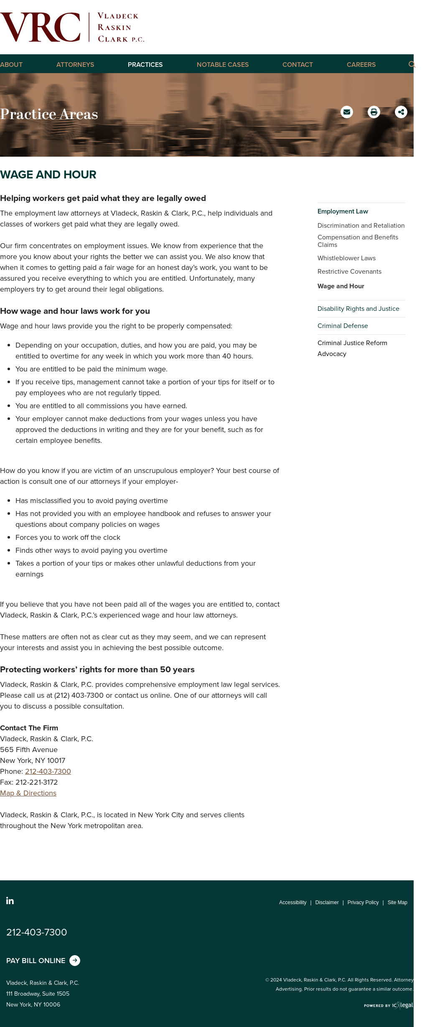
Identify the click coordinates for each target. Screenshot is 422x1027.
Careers (361, 65)
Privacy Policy (363, 902)
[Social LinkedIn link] (10, 901)
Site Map (397, 902)
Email (348, 115)
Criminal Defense (343, 325)
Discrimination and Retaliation (361, 225)
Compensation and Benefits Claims (358, 240)
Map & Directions (28, 793)
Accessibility (292, 902)
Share (402, 109)
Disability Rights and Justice (358, 308)
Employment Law (343, 211)
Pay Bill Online (35, 960)
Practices (145, 65)
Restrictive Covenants (349, 271)
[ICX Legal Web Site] (389, 1006)
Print (375, 110)
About (11, 65)
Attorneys (75, 65)
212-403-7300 (48, 771)
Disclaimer (327, 902)
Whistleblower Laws (347, 258)
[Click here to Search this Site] (411, 64)
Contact (297, 65)
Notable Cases (223, 65)
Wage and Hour (341, 286)
